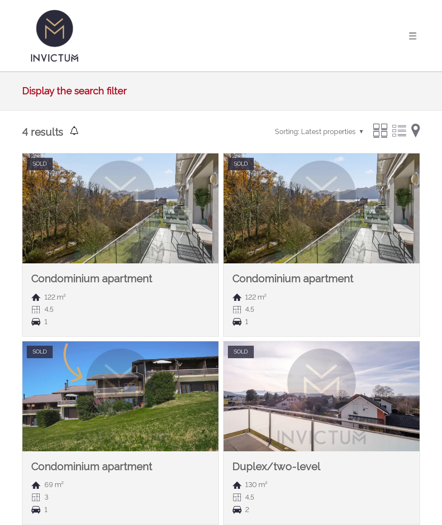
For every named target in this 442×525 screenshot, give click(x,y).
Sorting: (287, 132)
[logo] (54, 35)
